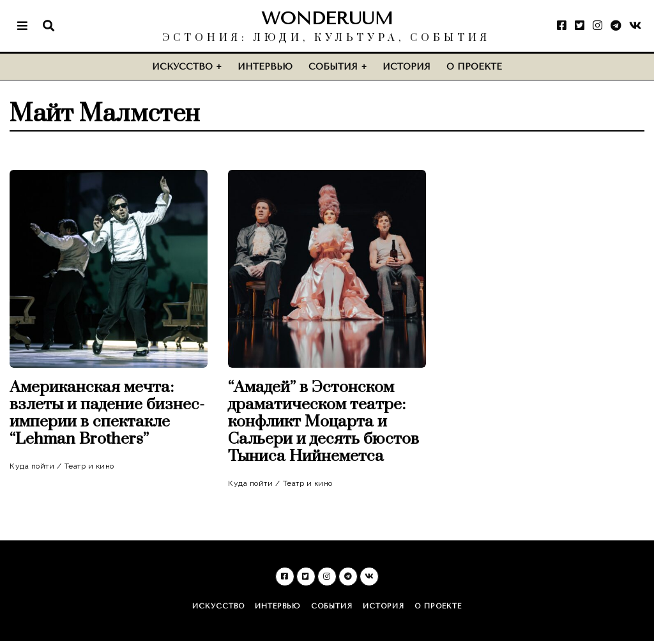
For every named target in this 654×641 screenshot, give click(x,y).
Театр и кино (89, 466)
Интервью (265, 66)
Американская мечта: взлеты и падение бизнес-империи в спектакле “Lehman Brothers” (107, 413)
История (406, 66)
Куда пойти (32, 466)
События (333, 66)
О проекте (474, 66)
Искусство (182, 66)
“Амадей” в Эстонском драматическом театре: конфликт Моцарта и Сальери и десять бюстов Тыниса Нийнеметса (323, 421)
